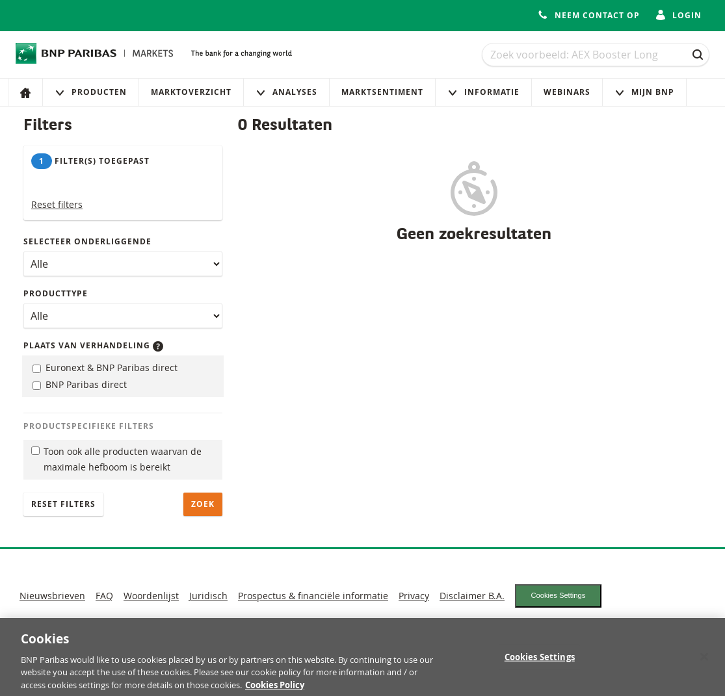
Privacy (414, 595)
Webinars (567, 91)
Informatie (483, 91)
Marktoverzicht (191, 91)
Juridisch (208, 595)
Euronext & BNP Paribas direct (105, 367)
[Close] (704, 661)
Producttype (55, 293)
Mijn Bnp (644, 91)
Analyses (286, 91)
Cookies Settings (558, 595)
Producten (91, 91)
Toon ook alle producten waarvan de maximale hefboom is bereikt (116, 459)
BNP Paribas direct (80, 384)
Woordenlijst (151, 595)
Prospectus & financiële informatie (313, 595)
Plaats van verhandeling (93, 345)
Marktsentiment (382, 91)
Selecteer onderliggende (87, 241)
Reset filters (57, 204)
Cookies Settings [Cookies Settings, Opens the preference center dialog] (540, 662)
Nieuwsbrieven (52, 595)
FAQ (104, 595)
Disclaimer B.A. (472, 595)
